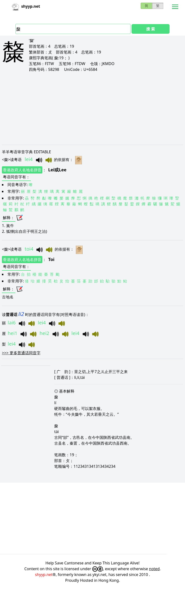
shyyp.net (44, 574)
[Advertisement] (92, 108)
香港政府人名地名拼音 (22, 170)
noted (154, 568)
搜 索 (150, 29)
